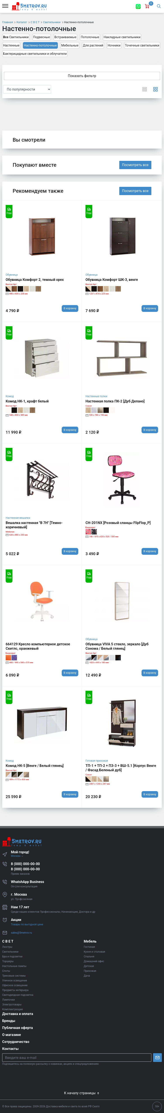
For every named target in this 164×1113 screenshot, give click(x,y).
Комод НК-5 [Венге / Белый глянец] (35, 766)
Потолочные (90, 37)
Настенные (11, 45)
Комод (10, 396)
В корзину (70, 308)
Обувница (12, 274)
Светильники (16, 37)
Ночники (114, 45)
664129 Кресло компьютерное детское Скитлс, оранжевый (38, 646)
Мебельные (70, 45)
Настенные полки (96, 396)
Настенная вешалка (18, 517)
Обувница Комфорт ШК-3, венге (111, 280)
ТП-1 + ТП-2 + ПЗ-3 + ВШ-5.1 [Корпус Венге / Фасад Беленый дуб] (120, 768)
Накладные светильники (122, 37)
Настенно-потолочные (40, 45)
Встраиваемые (65, 37)
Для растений (93, 45)
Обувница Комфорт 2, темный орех (35, 280)
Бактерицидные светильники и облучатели (35, 54)
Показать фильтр (82, 76)
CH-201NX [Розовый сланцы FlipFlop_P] (118, 523)
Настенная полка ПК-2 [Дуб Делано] (115, 401)
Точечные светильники (142, 45)
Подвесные (41, 37)
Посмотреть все (135, 165)
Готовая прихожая (96, 760)
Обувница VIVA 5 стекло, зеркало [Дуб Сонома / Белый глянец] (117, 646)
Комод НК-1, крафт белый (27, 401)
